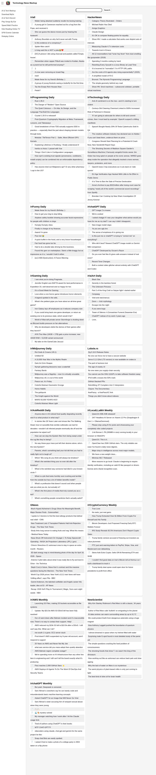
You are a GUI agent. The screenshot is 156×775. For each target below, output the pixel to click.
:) (35, 68)
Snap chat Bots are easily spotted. (49, 738)
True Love (96, 509)
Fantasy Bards (41, 370)
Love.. (94, 320)
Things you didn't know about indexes (103, 396)
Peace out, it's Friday (43, 381)
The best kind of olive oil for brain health (104, 677)
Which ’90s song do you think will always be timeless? (57, 458)
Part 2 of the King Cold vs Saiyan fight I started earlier (114, 290)
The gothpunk (40, 392)
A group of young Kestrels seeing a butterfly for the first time (59, 83)
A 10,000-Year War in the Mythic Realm (51, 359)
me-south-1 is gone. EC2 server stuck (50, 633)
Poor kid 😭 (39, 236)
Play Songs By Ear (9, 22)
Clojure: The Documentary (98, 389)
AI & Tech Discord (8, 18)
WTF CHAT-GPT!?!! (43, 727)
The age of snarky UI (96, 367)
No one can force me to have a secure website (107, 356)
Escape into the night (100, 305)
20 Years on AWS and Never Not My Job (51, 644)
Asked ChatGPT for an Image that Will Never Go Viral (56, 698)
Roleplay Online (8, 36)
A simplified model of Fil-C (102, 76)
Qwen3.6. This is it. (100, 440)
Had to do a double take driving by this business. (54, 247)
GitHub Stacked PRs (96, 381)
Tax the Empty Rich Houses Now (48, 87)
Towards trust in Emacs (101, 50)
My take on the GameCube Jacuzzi (49, 342)
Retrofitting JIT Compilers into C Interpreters (106, 385)
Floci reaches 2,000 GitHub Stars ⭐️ (50, 666)
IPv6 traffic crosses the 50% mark (101, 378)
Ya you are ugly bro (100, 229)
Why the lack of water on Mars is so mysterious (107, 666)
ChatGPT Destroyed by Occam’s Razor (108, 251)
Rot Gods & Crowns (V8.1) (45, 352)
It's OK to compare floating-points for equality (110, 36)
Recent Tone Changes (101, 262)
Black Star (96, 279)
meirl (37, 76)
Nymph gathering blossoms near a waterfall (52, 367)
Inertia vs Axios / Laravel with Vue (48, 149)
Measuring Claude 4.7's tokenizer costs (108, 47)
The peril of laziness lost (98, 363)
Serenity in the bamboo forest (104, 283)
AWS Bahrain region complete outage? (50, 651)
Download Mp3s (8, 14)
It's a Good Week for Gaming (46, 290)
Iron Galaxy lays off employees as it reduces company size (58, 309)
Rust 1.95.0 (39, 101)
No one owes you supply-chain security (104, 370)
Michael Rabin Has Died (102, 25)
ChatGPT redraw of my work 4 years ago (108, 316)
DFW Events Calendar (10, 33)
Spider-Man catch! (42, 47)
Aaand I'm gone (41, 232)
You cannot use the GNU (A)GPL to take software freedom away (114, 374)
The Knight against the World (46, 396)
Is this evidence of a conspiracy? (48, 43)
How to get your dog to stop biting (48, 214)
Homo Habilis (40, 389)
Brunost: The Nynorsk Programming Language (111, 79)
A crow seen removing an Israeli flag (49, 72)
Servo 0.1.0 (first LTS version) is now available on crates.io (112, 359)
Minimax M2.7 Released (102, 458)
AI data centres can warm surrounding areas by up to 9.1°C (112, 614)
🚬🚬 (37, 709)
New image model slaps (101, 225)
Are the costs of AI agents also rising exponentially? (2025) (116, 72)
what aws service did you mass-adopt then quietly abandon (59, 647)
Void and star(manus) (100, 298)
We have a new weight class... (104, 454)
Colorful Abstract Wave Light (46, 403)
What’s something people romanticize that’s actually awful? (59, 498)
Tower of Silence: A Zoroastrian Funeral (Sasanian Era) (114, 312)
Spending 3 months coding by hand (106, 61)
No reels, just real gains (101, 512)
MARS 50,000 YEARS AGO (46, 400)
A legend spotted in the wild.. (46, 298)
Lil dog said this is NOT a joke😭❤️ (49, 50)
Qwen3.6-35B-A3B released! (103, 414)
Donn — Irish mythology (102, 301)
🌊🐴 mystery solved (43, 713)
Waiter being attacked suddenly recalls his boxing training (58, 21)
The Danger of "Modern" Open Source (50, 105)
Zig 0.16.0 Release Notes (98, 352)
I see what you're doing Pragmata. (49, 279)
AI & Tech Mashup (9, 11)
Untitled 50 (39, 356)
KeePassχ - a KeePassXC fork (100, 392)
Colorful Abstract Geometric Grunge (49, 385)
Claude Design (98, 32)
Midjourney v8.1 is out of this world (49, 378)
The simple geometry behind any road (107, 83)
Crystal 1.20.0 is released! (45, 116)
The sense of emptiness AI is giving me (108, 232)
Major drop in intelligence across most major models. (113, 451)
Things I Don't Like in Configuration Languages (54, 152)
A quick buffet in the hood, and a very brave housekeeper (58, 240)
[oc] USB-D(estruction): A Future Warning (51, 258)
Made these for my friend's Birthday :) (50, 79)
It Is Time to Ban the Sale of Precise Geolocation (111, 181)
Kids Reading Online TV (11, 29)
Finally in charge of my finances (47, 229)
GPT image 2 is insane (101, 210)
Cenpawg (96, 294)
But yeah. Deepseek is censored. (48, 687)
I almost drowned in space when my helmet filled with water (112, 633)
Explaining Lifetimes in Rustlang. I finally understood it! (57, 145)
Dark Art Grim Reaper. (44, 363)
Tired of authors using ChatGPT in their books (53, 724)
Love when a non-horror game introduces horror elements (58, 294)
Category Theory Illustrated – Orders (107, 21)
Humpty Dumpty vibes (44, 225)
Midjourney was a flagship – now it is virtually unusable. (57, 374)
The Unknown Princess (101, 287)
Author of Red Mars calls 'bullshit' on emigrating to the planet (112, 611)
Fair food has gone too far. (45, 243)
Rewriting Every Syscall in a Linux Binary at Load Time (114, 65)
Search (107, 10)
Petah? (38, 90)
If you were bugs (98, 309)
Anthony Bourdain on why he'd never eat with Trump (56, 39)
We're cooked (97, 214)
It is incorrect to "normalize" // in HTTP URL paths (112, 68)
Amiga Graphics (98, 28)
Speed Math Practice (10, 25)
